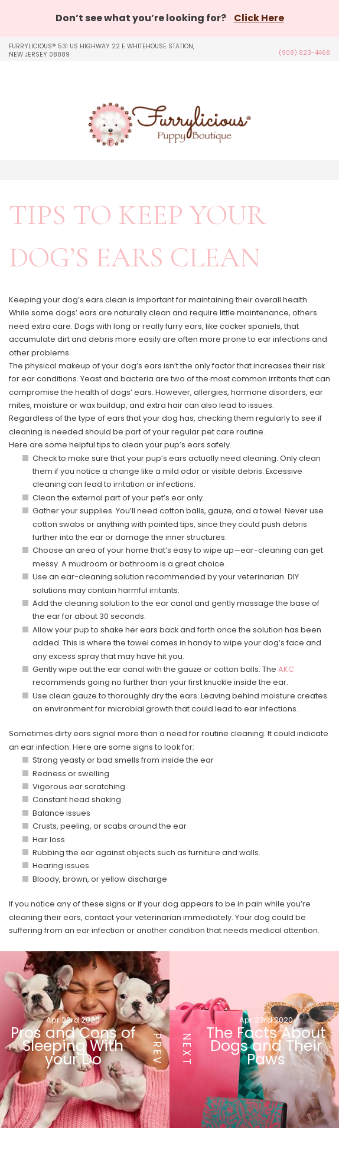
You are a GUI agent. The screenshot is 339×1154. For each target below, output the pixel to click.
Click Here (259, 18)
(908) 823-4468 (304, 52)
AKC (286, 669)
